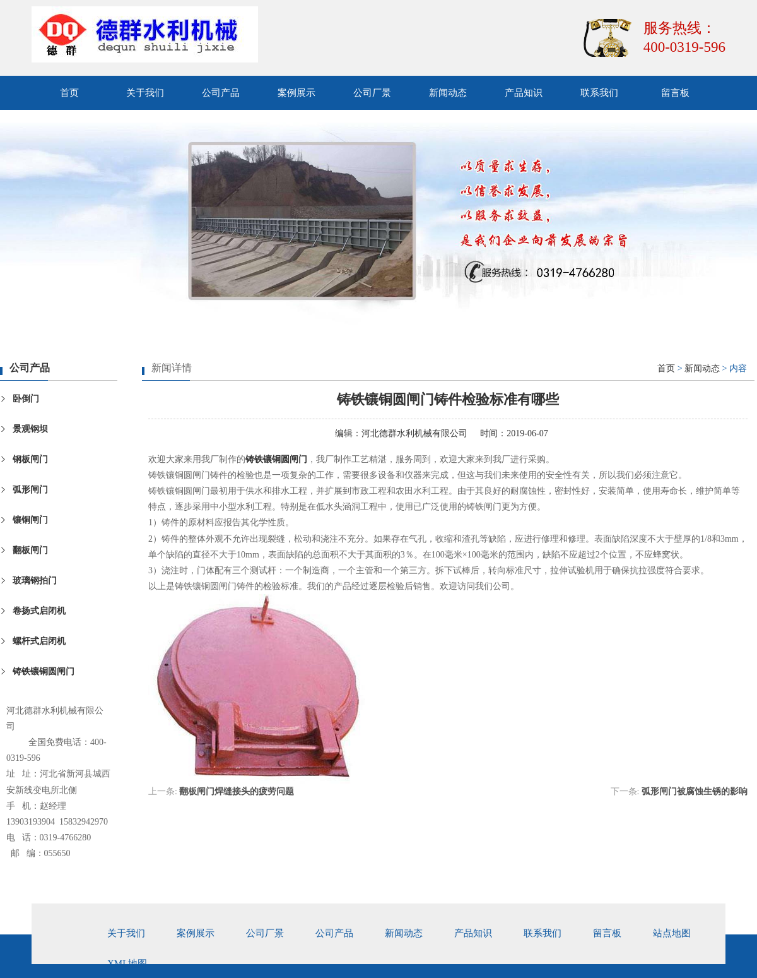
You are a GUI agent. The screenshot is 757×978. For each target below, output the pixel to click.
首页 (69, 93)
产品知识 (524, 93)
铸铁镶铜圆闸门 (43, 671)
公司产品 (221, 93)
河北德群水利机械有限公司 (414, 433)
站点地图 (672, 933)
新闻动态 (448, 93)
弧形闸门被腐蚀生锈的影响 (695, 791)
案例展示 (296, 93)
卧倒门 (26, 398)
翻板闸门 (30, 550)
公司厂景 (372, 93)
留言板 (675, 93)
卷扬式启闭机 (39, 611)
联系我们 (599, 93)
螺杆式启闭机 (39, 641)
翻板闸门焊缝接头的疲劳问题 (236, 791)
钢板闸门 (30, 459)
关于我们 (145, 93)
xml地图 (127, 963)
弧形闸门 (30, 489)
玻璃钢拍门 (35, 580)
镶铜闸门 (30, 520)
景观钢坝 (30, 429)
